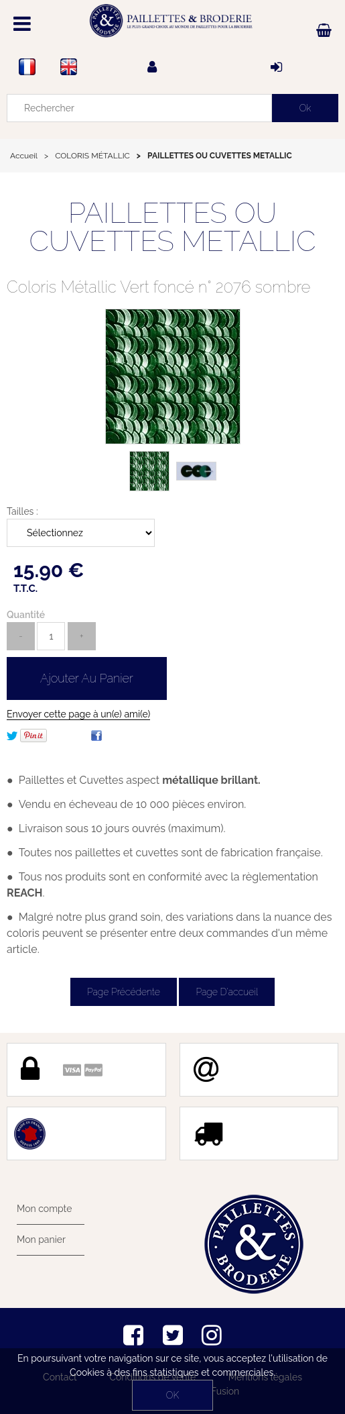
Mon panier (41, 1239)
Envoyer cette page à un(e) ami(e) (78, 714)
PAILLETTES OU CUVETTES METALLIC (172, 227)
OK (172, 1395)
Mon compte (44, 1208)
